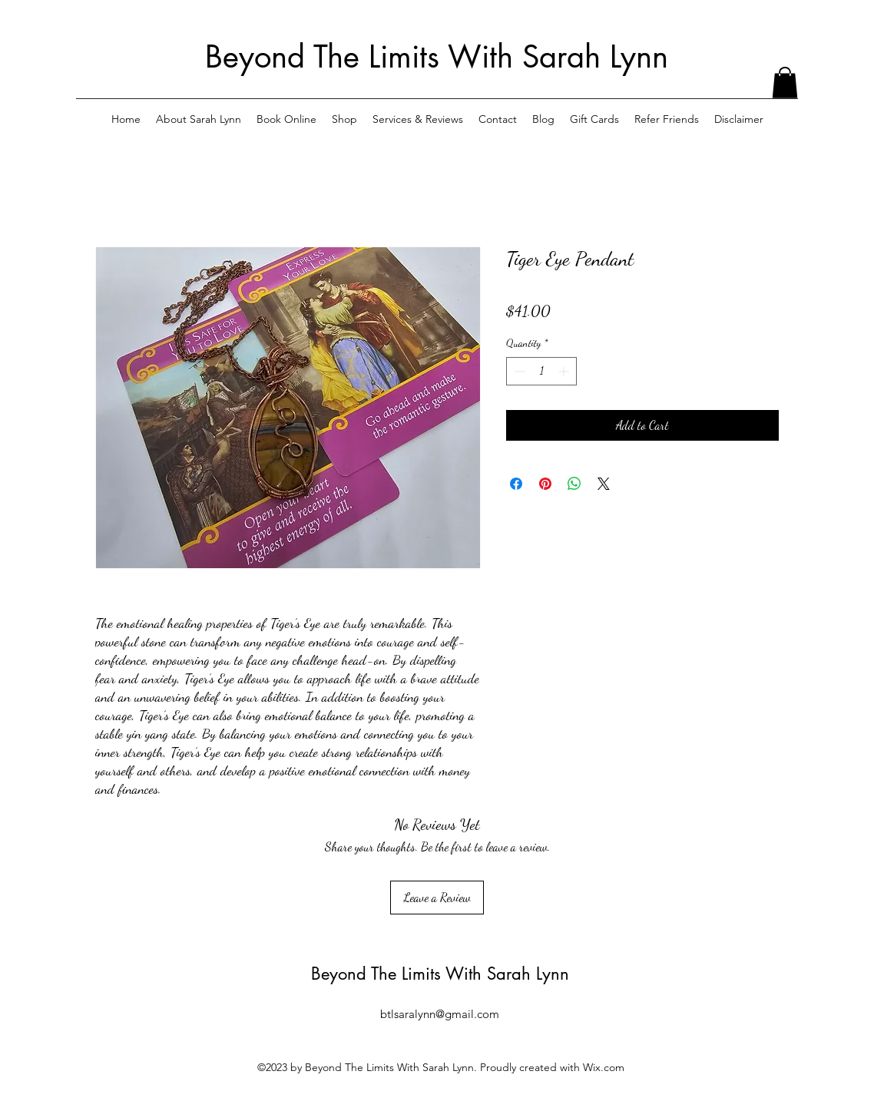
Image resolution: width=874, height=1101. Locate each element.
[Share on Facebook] (516, 483)
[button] (785, 82)
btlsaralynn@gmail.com (439, 1014)
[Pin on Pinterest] (545, 483)
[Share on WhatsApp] (574, 483)
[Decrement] (518, 371)
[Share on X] (603, 483)
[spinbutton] (541, 371)
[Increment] (564, 371)
